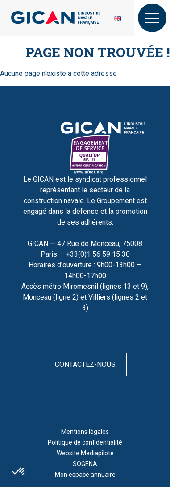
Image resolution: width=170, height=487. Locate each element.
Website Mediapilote (85, 453)
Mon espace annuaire (85, 474)
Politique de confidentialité (85, 442)
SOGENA (85, 463)
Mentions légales (85, 431)
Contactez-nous (85, 364)
